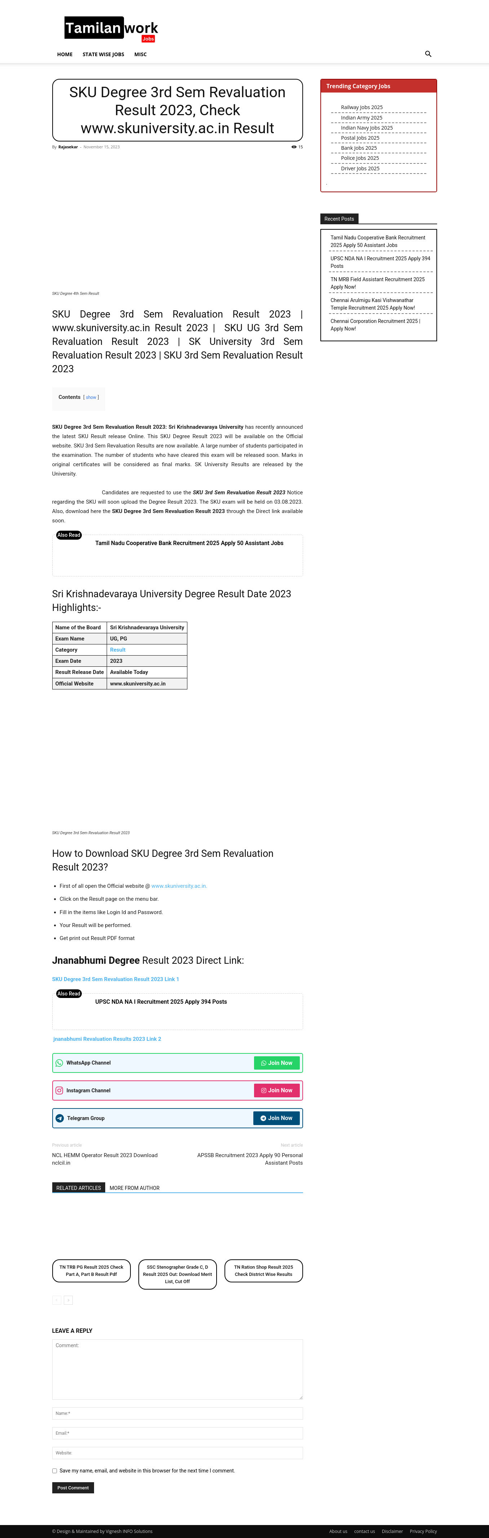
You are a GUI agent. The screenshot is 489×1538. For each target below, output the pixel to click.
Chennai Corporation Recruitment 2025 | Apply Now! (376, 325)
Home (65, 54)
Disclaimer (392, 1531)
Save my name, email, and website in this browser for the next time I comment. (147, 1471)
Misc (140, 54)
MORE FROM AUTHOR (134, 1188)
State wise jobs (103, 54)
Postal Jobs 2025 (360, 137)
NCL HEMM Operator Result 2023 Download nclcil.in (105, 1159)
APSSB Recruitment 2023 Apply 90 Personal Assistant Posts (250, 1159)
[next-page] (68, 1300)
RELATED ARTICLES (79, 1188)
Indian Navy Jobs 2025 (367, 127)
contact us (364, 1531)
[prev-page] (56, 1300)
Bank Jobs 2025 (359, 147)
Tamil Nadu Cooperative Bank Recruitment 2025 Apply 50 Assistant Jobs (189, 543)
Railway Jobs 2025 (362, 107)
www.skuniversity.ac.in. (179, 886)
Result (117, 650)
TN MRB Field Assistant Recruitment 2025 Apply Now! (378, 283)
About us (338, 1531)
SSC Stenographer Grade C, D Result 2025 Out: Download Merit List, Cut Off (177, 1274)
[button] (428, 54)
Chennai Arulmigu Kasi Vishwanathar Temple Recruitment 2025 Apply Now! (373, 304)
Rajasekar (68, 146)
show (91, 397)
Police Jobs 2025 (360, 157)
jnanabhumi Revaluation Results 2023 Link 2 (106, 1039)
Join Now (276, 1063)
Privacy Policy (423, 1531)
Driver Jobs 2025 (360, 168)
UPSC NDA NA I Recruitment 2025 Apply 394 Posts (161, 1001)
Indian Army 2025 (362, 117)
